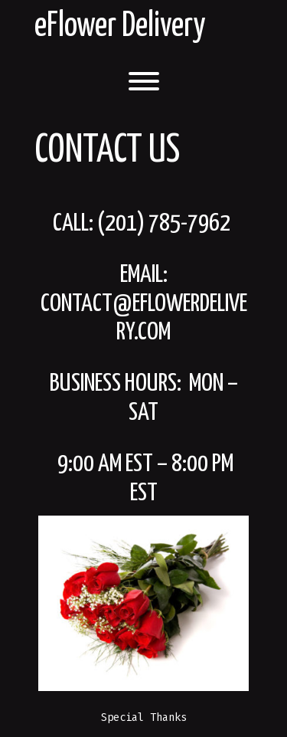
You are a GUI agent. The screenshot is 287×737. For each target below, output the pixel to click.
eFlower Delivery (120, 26)
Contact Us (107, 151)
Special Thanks (144, 717)
